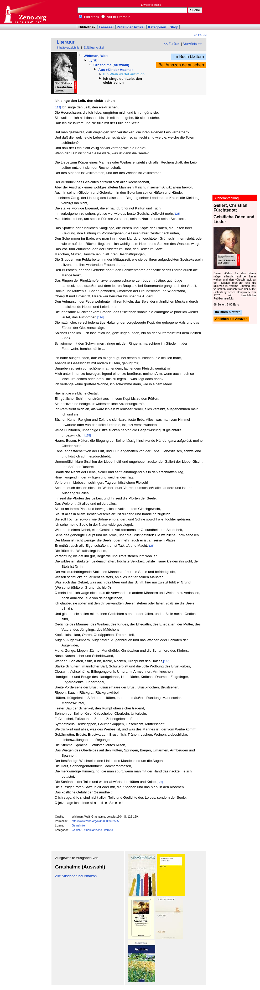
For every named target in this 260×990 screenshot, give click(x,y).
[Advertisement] (235, 12)
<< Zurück (171, 44)
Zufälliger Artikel (131, 27)
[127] (166, 661)
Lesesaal (106, 27)
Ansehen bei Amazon (231, 319)
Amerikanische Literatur (98, 829)
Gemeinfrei (78, 825)
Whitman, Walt (95, 56)
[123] (177, 213)
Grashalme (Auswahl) (111, 65)
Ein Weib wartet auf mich (124, 74)
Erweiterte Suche (151, 4)
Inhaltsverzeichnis (68, 47)
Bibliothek (89, 17)
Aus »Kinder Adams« (115, 70)
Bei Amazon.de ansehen (181, 65)
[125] (88, 435)
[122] (58, 107)
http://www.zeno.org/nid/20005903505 (95, 821)
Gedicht (76, 829)
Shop (174, 27)
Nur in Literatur (115, 17)
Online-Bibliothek (25, 12)
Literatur (66, 42)
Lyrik (93, 60)
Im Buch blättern (188, 56)
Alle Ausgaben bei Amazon (76, 876)
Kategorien (157, 27)
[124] (100, 317)
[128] (160, 781)
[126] (151, 545)
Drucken (200, 35)
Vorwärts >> (192, 44)
